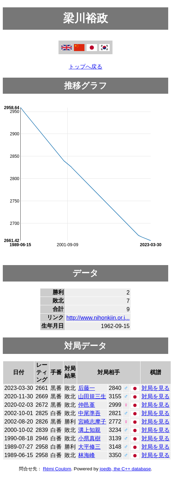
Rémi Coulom (57, 468)
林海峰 (86, 455)
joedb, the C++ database (125, 468)
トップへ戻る (85, 67)
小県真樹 (89, 438)
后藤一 (86, 388)
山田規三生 (92, 396)
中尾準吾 (89, 413)
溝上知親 (89, 430)
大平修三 (89, 447)
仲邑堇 (86, 405)
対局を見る (156, 388)
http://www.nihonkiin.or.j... (98, 318)
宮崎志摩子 (92, 422)
